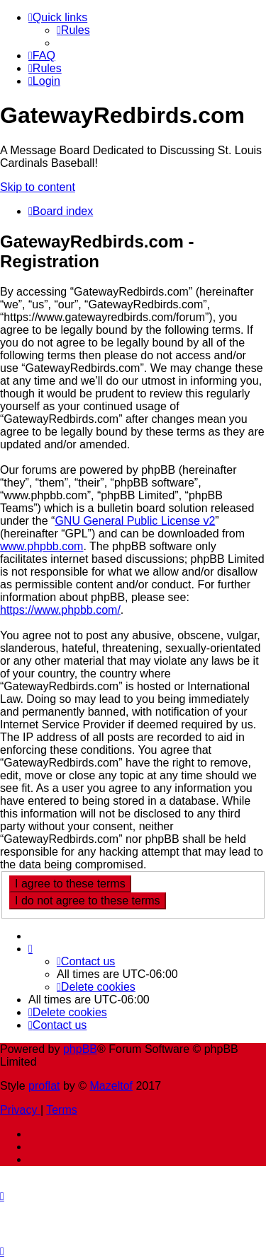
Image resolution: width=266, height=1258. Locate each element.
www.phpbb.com (41, 546)
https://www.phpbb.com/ (60, 610)
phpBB (80, 1049)
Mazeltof (111, 1086)
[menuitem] (73, 30)
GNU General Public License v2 (135, 521)
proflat (44, 1086)
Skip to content (37, 187)
